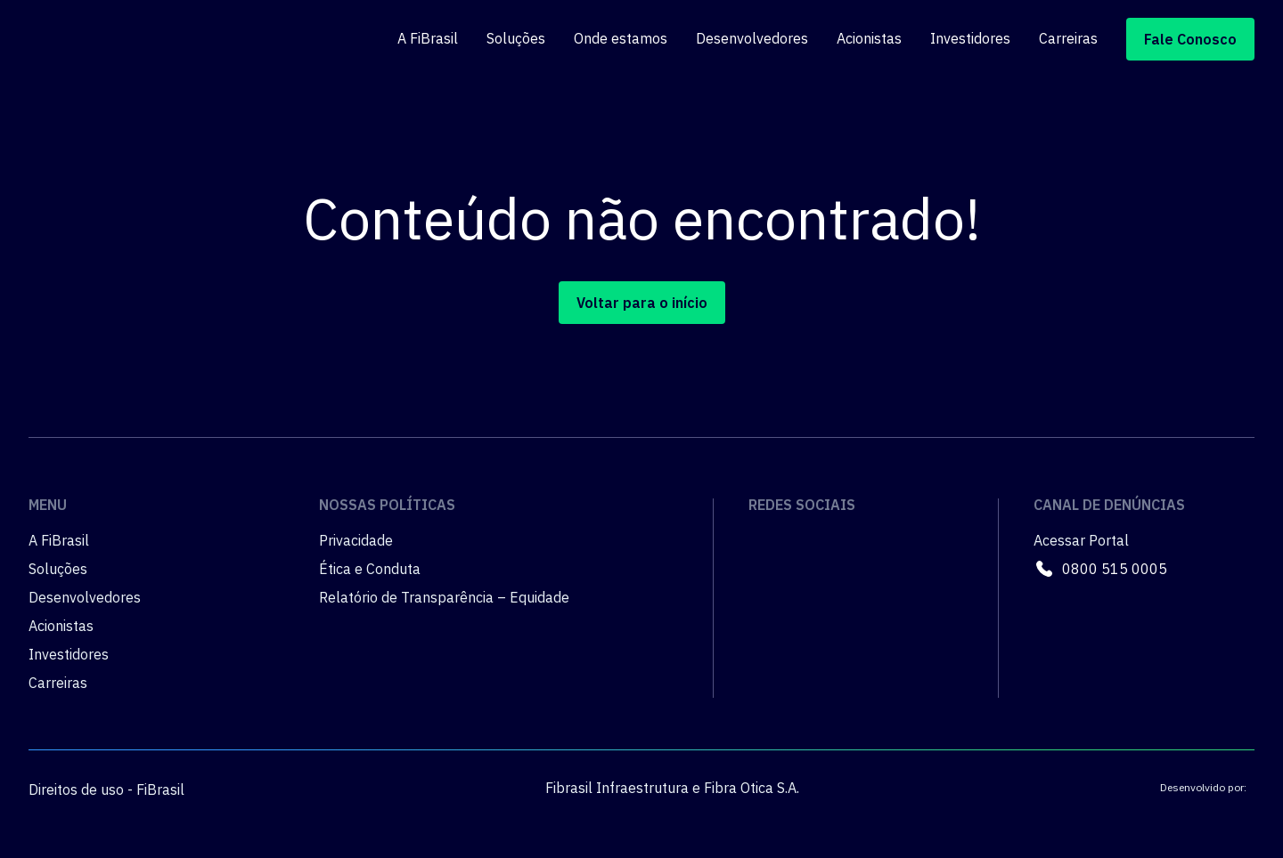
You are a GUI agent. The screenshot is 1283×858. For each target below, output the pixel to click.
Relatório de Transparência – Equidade (444, 597)
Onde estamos (620, 38)
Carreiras (1068, 38)
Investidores (970, 38)
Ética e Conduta (370, 569)
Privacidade (356, 540)
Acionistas (869, 38)
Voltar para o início (641, 303)
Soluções (515, 38)
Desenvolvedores (752, 38)
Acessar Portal (1081, 540)
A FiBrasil (427, 38)
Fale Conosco (1190, 39)
